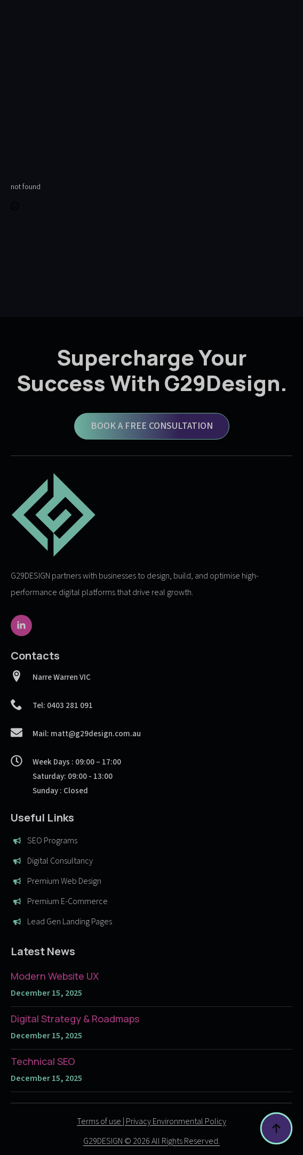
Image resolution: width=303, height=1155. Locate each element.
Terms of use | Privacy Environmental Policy (151, 1139)
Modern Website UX (55, 993)
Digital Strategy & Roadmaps (75, 1036)
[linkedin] (21, 643)
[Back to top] (276, 1128)
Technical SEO (43, 1078)
